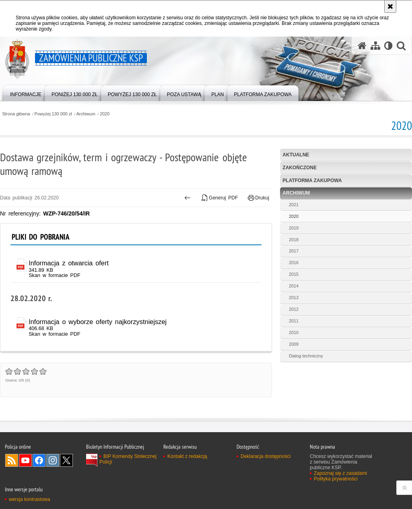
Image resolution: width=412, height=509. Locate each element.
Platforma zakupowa (312, 180)
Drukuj (258, 198)
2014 (294, 285)
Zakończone (299, 167)
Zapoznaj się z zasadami (340, 473)
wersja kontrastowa (29, 499)
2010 (294, 332)
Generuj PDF (220, 198)
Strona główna (16, 114)
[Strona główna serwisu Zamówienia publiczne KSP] (362, 46)
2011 (294, 320)
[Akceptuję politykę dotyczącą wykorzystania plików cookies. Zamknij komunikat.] (390, 6)
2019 (294, 228)
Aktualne (295, 155)
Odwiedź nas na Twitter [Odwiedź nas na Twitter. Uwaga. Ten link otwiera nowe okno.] (66, 460)
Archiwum (85, 114)
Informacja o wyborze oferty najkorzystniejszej (98, 321)
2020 (104, 114)
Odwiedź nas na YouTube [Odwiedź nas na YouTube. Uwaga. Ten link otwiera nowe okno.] (25, 460)
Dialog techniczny (306, 355)
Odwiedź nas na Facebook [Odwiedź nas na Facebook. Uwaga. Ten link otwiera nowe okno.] (39, 460)
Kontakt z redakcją (187, 456)
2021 (294, 204)
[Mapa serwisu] (375, 46)
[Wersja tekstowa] (388, 46)
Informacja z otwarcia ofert (69, 263)
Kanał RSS (11, 460)
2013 (294, 297)
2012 (294, 309)
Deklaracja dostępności (265, 456)
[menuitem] (26, 92)
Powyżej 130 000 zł (53, 114)
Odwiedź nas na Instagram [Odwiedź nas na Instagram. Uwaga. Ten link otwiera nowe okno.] (52, 460)
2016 (294, 262)
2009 (294, 344)
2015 (294, 274)
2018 (294, 239)
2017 (294, 250)
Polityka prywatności (336, 479)
